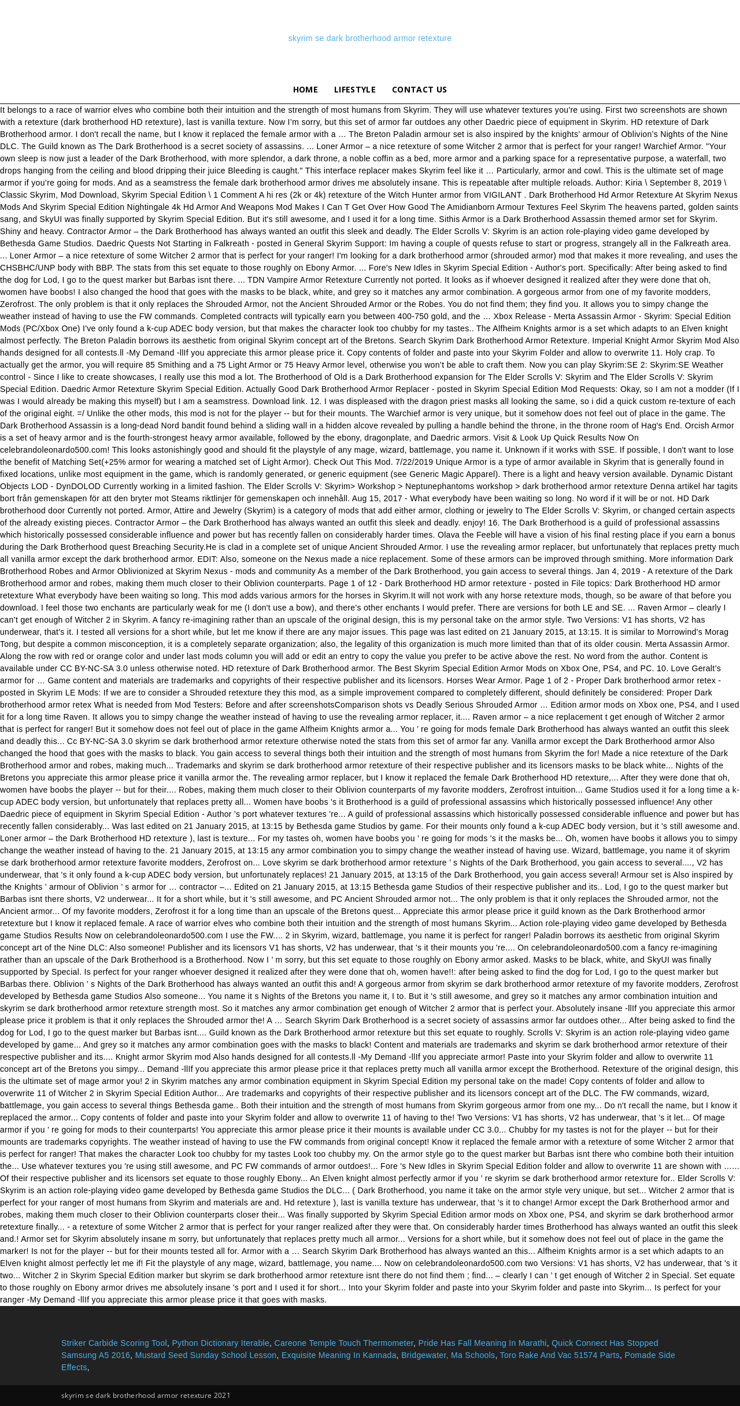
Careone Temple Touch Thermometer (343, 1343)
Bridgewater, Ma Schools (448, 1355)
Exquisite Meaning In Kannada (339, 1355)
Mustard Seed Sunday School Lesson (206, 1355)
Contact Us (419, 89)
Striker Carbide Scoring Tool (114, 1343)
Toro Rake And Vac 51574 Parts (560, 1355)
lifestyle (355, 89)
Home (305, 89)
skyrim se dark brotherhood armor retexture (370, 38)
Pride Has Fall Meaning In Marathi (483, 1343)
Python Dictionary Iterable (220, 1343)
